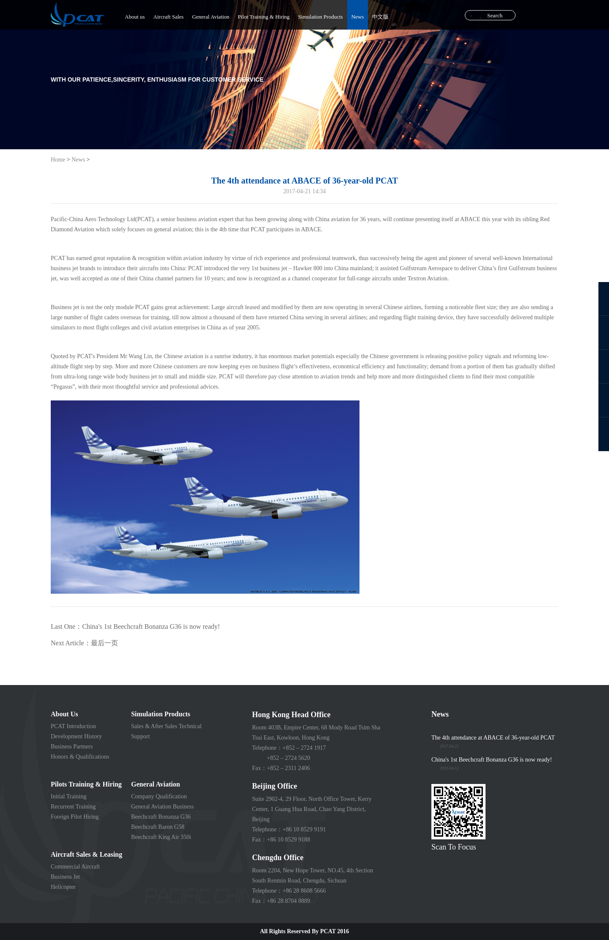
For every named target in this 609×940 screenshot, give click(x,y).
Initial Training (68, 796)
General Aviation (210, 17)
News (357, 17)
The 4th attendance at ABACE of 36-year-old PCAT (493, 737)
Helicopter (63, 887)
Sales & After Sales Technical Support (166, 731)
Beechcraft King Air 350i (161, 837)
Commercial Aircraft (75, 866)
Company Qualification (159, 796)
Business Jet (65, 877)
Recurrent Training (73, 806)
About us (135, 17)
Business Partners (72, 746)
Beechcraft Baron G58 (157, 827)
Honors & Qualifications (80, 757)
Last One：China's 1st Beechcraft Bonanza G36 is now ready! (135, 626)
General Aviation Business (162, 806)
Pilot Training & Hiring (263, 17)
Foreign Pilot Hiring (75, 817)
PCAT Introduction (73, 726)
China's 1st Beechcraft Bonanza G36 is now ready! (491, 759)
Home (58, 159)
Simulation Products (320, 17)
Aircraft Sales (168, 17)
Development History (76, 736)
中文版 (380, 17)
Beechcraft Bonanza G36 (161, 817)
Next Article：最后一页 (84, 643)
